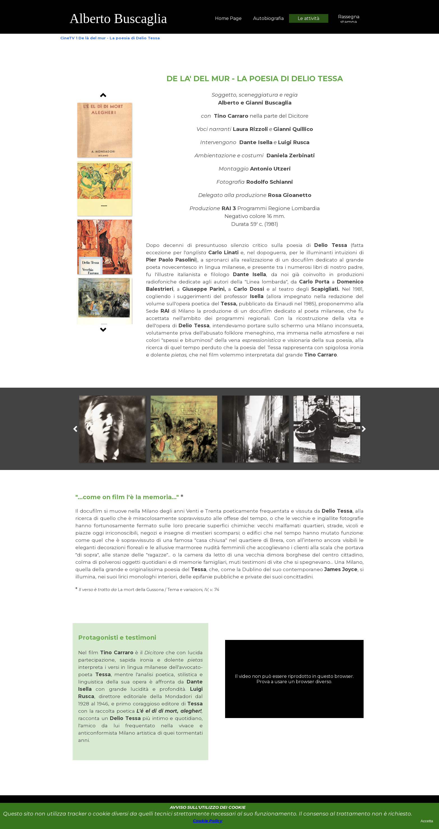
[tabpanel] (147, 18)
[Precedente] (103, 97)
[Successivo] (103, 328)
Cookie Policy (207, 820)
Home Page (228, 18)
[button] (104, 130)
